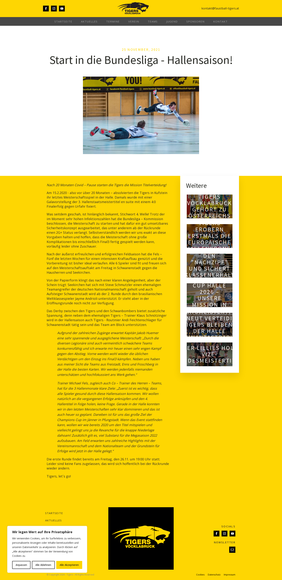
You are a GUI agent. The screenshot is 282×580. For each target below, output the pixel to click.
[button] (232, 550)
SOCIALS (228, 526)
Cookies (200, 574)
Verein (133, 21)
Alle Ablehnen (43, 565)
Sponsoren (195, 21)
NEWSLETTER (224, 542)
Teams (153, 21)
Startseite (63, 21)
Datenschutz (214, 574)
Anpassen (21, 565)
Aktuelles (89, 21)
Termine (113, 21)
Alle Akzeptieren (69, 565)
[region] (47, 549)
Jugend (172, 21)
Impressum (229, 574)
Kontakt (220, 21)
